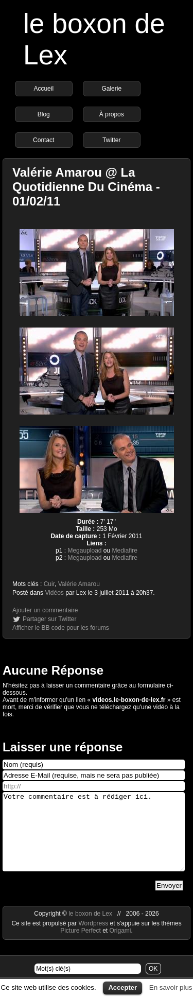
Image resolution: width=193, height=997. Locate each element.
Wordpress (94, 938)
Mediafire (124, 550)
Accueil (43, 88)
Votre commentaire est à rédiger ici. (94, 839)
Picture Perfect (80, 946)
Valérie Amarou (79, 584)
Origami (120, 946)
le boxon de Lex (90, 929)
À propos (111, 114)
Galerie (111, 88)
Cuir (49, 584)
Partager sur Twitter (49, 619)
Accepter (122, 987)
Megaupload (84, 550)
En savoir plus (170, 987)
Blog (44, 114)
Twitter (111, 140)
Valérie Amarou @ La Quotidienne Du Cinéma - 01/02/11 (86, 186)
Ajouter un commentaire (45, 610)
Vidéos (54, 592)
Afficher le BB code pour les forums (60, 627)
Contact (43, 140)
